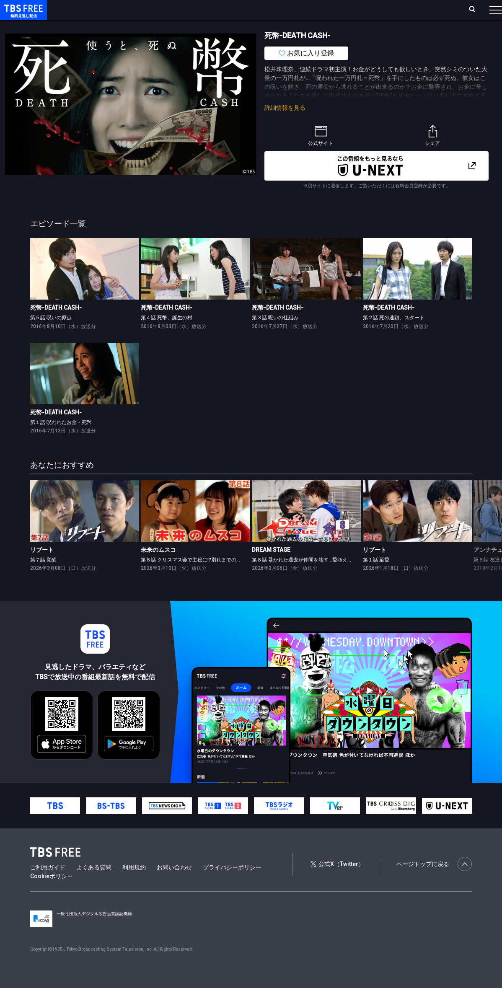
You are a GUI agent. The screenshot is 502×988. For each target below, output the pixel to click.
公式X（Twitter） (337, 880)
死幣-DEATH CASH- (56, 324)
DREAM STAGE (271, 566)
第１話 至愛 (376, 576)
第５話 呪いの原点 (51, 334)
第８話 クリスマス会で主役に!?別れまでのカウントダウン (206, 576)
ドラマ (168, 26)
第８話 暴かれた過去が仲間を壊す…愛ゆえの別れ (307, 576)
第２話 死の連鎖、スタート (393, 334)
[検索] (417, 9)
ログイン (338, 9)
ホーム (95, 9)
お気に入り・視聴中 (249, 9)
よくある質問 (93, 884)
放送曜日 (123, 9)
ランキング (158, 9)
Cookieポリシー (51, 893)
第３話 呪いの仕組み (275, 334)
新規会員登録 (380, 9)
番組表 (475, 9)
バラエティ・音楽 (209, 26)
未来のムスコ (158, 566)
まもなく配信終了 (129, 26)
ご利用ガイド (47, 884)
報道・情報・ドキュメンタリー (277, 26)
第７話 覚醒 (43, 576)
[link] (85, 285)
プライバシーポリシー (232, 884)
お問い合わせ (174, 884)
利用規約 (134, 884)
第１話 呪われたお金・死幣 (61, 439)
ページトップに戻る (434, 881)
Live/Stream (198, 9)
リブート (42, 566)
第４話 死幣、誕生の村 (166, 334)
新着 (91, 26)
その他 (332, 26)
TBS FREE (22, 15)
